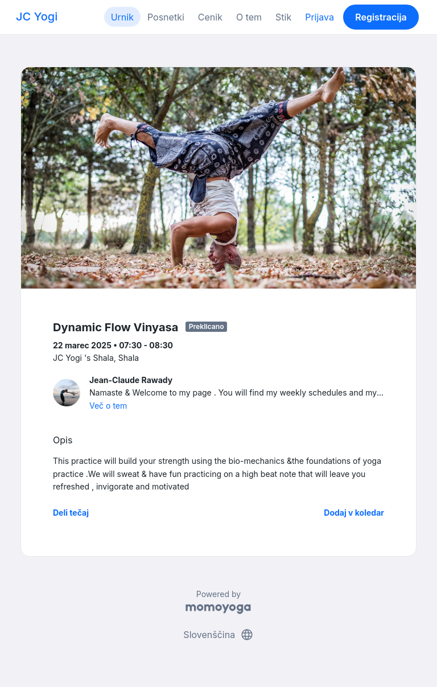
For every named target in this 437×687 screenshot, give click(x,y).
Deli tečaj (71, 512)
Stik (283, 17)
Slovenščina (218, 634)
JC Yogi (36, 16)
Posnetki (165, 17)
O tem (249, 17)
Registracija (381, 17)
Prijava (319, 17)
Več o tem (108, 405)
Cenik (210, 17)
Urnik (122, 17)
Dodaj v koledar (354, 512)
